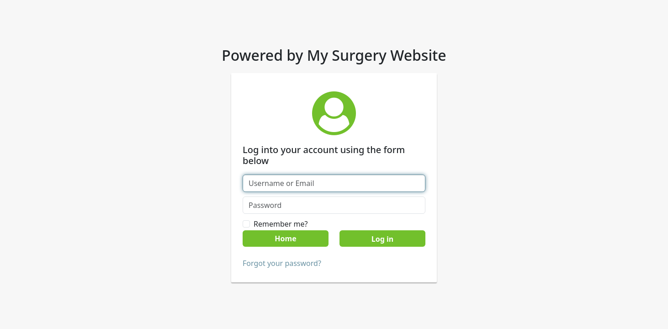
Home (285, 238)
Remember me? (280, 224)
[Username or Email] (334, 183)
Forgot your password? (282, 263)
